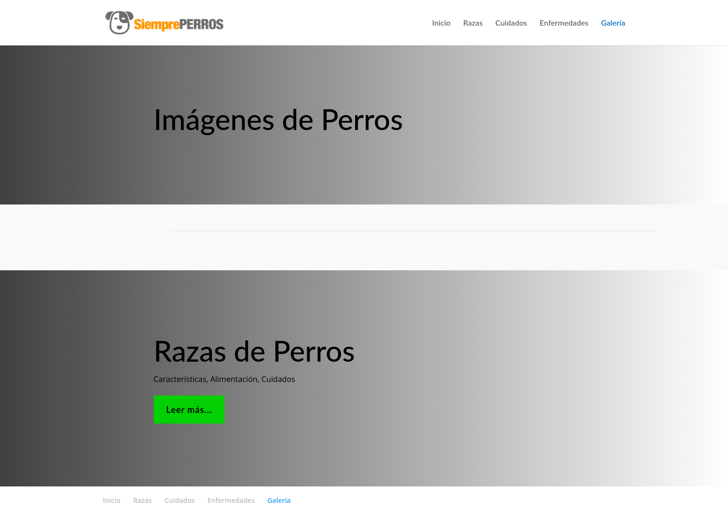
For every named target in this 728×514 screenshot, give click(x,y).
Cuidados (511, 23)
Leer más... (189, 409)
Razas (472, 23)
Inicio (441, 23)
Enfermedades (564, 23)
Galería (613, 23)
